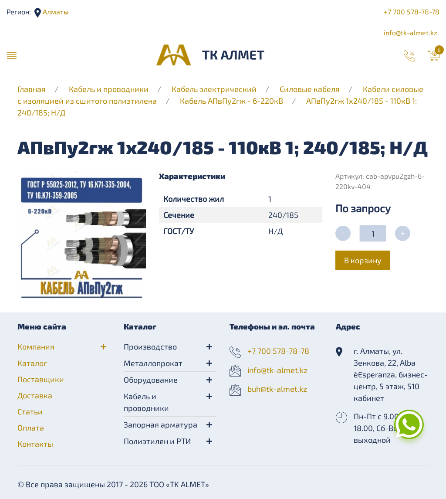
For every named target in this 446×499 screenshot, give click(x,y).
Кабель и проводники (109, 89)
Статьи (30, 411)
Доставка (34, 395)
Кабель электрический (214, 89)
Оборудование (151, 379)
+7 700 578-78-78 (411, 11)
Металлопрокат (153, 363)
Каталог (32, 363)
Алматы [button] (55, 11)
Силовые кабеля (310, 89)
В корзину (363, 260)
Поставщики (40, 379)
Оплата (30, 427)
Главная (31, 89)
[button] (12, 55)
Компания (35, 346)
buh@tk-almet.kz (277, 389)
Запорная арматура (160, 424)
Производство (150, 346)
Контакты (35, 443)
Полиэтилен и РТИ (157, 441)
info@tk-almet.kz (410, 32)
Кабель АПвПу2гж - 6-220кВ (231, 100)
